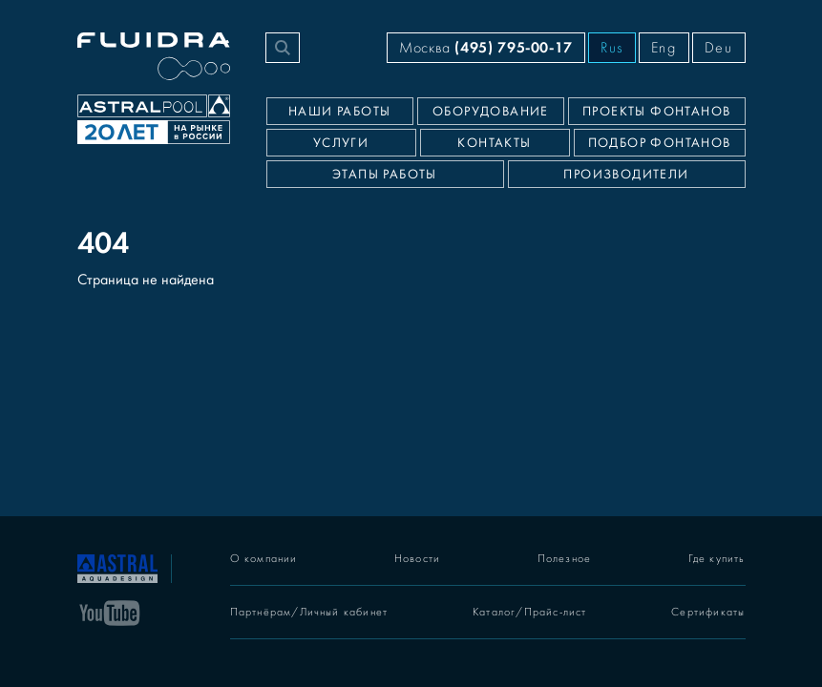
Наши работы (339, 111)
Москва (486, 47)
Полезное (564, 558)
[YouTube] (109, 611)
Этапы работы (384, 174)
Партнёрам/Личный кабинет (309, 612)
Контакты (494, 143)
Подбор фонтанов (659, 143)
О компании (264, 558)
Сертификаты (708, 612)
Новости (417, 558)
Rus (612, 47)
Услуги (341, 143)
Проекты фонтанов (656, 111)
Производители (625, 174)
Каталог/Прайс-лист (530, 612)
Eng (664, 47)
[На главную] (117, 566)
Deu (719, 47)
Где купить (717, 558)
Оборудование (490, 111)
